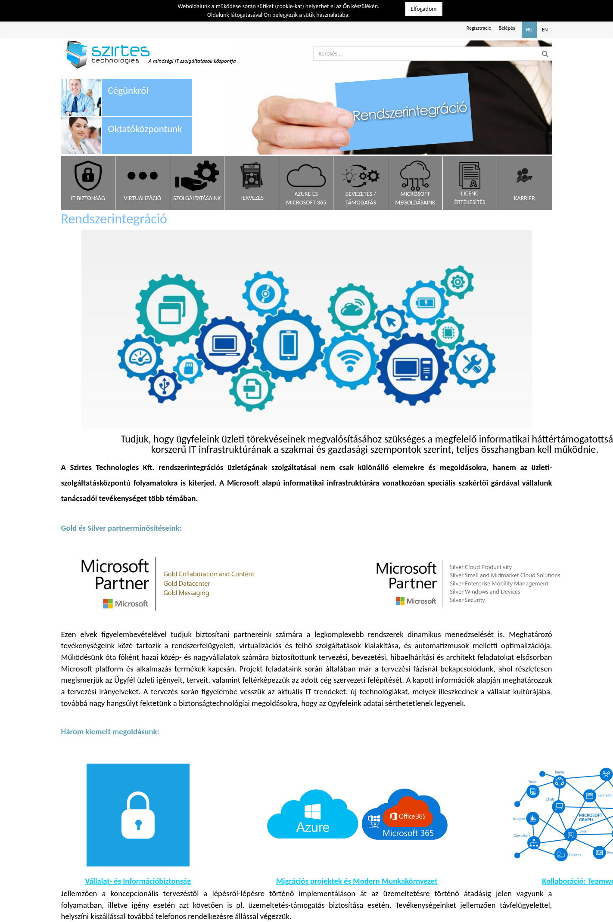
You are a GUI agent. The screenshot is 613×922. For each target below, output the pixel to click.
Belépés (507, 28)
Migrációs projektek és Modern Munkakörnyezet (357, 881)
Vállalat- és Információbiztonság (138, 881)
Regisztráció (479, 28)
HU (529, 30)
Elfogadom (423, 8)
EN (545, 30)
